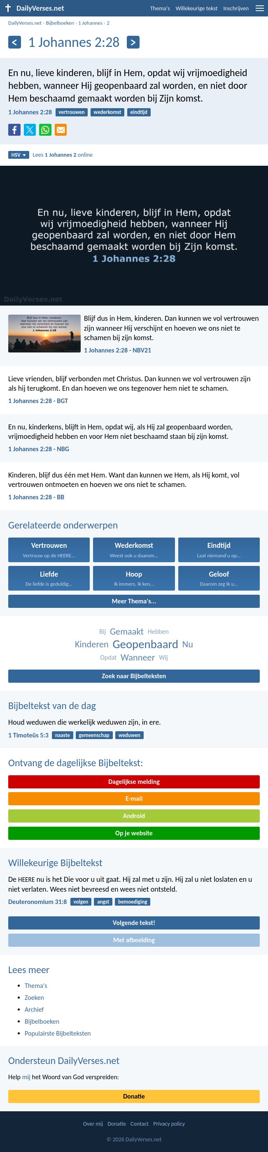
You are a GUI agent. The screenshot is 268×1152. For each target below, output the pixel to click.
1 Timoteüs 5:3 (28, 735)
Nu (187, 644)
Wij (163, 657)
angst (103, 902)
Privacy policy (169, 1123)
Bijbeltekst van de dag (52, 706)
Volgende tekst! (134, 923)
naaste (62, 735)
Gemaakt (127, 631)
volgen (81, 902)
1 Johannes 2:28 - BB (36, 497)
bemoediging (132, 902)
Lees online (63, 154)
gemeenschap (94, 735)
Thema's (160, 8)
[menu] (260, 11)
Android (134, 816)
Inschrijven (236, 8)
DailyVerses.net (25, 23)
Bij (102, 631)
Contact (140, 1123)
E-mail (134, 798)
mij (26, 1077)
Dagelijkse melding (134, 782)
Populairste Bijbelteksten (58, 1033)
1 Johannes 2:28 (30, 112)
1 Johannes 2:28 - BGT (38, 401)
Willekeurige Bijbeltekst (55, 863)
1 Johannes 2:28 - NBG (38, 449)
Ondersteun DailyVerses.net (63, 1060)
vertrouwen (71, 112)
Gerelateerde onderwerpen (63, 525)
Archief (34, 1009)
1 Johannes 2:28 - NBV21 (117, 350)
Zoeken (34, 997)
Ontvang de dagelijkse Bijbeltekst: (75, 763)
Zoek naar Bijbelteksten (134, 676)
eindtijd (138, 112)
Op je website (134, 833)
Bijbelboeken (60, 23)
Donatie (133, 1096)
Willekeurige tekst (197, 8)
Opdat (108, 657)
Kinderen (92, 644)
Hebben (158, 631)
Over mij (93, 1123)
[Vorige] (14, 42)
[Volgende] (133, 42)
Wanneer (138, 657)
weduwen (129, 735)
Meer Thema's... (134, 601)
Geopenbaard (145, 644)
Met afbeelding (134, 940)
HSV (19, 155)
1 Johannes (90, 23)
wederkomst (107, 112)
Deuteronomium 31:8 (37, 902)
